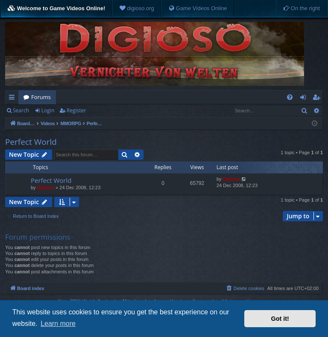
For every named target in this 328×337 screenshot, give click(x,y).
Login (47, 110)
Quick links (13, 98)
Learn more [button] (58, 323)
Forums (41, 97)
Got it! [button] (280, 318)
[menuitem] (136, 8)
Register (76, 110)
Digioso (45, 187)
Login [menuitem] (305, 98)
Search (21, 110)
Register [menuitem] (318, 98)
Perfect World (31, 141)
